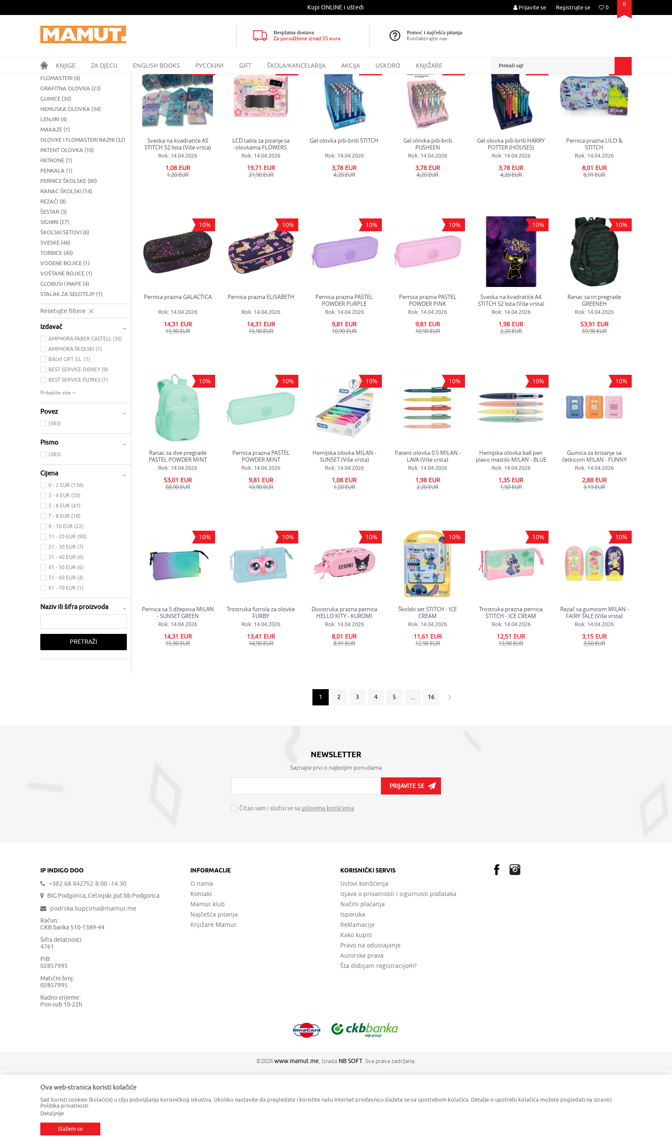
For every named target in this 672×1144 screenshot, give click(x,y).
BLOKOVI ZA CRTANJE (72, 121)
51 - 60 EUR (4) (66, 651)
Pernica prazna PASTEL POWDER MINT (261, 530)
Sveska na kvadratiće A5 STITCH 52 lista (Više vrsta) (177, 218)
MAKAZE (55, 203)
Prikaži (536, 96)
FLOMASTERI (60, 152)
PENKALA (56, 244)
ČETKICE (54, 131)
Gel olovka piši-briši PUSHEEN (427, 218)
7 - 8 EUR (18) (64, 590)
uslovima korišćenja (327, 882)
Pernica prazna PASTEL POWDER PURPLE (344, 374)
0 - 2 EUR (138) (66, 559)
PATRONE (56, 234)
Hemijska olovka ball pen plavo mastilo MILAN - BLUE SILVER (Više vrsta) (511, 530)
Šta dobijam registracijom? (378, 1039)
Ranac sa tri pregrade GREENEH (594, 374)
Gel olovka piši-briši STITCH (344, 214)
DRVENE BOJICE (64, 142)
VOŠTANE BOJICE (66, 347)
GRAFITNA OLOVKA (70, 162)
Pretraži (83, 716)
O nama (201, 957)
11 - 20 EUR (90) (67, 610)
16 (431, 771)
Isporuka (352, 988)
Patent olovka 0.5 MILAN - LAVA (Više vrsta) (428, 530)
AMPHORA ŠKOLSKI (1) (75, 423)
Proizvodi (76, 79)
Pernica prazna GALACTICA (178, 371)
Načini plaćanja (362, 978)
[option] (336, 7)
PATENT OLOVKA (67, 224)
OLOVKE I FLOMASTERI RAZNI (82, 214)
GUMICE (55, 172)
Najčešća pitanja (214, 988)
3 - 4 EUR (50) (64, 569)
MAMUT (49, 79)
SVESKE (55, 316)
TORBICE (56, 327)
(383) (54, 497)
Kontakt (201, 968)
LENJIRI (53, 193)
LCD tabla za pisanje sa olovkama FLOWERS (261, 218)
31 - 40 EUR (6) (66, 631)
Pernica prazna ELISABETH (261, 371)
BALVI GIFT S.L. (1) (69, 433)
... (413, 771)
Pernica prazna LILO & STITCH (594, 218)
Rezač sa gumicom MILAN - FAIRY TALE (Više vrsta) (594, 686)
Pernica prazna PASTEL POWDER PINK (427, 374)
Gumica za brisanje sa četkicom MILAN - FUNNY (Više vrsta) (594, 530)
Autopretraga (432, 96)
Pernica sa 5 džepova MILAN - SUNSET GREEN (178, 686)
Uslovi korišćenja (364, 957)
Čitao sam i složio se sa (296, 882)
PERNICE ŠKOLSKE (68, 255)
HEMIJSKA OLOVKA (70, 183)
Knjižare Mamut (213, 998)
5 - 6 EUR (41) (64, 579)
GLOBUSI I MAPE (64, 357)
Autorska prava (362, 1029)
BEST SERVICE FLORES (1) (78, 454)
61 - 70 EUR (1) (66, 662)
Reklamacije (357, 998)
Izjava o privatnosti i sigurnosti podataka (398, 968)
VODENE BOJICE (65, 337)
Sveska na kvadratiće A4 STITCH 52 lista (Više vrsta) (511, 374)
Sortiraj (469, 96)
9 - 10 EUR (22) (66, 600)
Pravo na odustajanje (370, 1019)
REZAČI (53, 275)
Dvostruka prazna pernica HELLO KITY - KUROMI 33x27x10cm (344, 686)
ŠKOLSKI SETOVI (64, 306)
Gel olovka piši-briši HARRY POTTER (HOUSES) (511, 218)
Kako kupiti (356, 1009)
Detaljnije (52, 1113)
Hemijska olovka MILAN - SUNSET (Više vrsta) (344, 530)
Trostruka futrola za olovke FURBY (261, 686)
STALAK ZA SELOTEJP (71, 368)
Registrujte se (573, 7)
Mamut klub (207, 978)
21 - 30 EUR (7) (66, 621)
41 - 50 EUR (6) (66, 641)
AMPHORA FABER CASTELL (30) (85, 412)
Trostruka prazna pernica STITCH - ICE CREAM (511, 686)
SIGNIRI (54, 296)
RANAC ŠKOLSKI (66, 265)
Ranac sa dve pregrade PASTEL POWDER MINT (178, 530)
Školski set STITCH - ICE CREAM (427, 686)
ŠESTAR (53, 286)
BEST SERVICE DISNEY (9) (78, 443)
